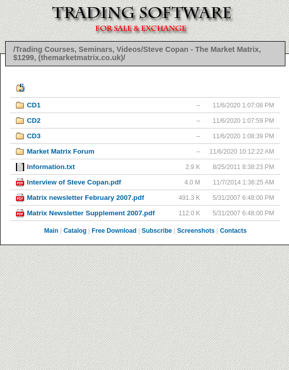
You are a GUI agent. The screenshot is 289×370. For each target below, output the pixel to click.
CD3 (34, 136)
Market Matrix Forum (60, 151)
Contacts (233, 230)
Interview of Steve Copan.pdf (74, 182)
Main (51, 230)
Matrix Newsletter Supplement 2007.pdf (91, 213)
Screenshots (196, 230)
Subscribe (157, 230)
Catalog (75, 230)
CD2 (34, 120)
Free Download (114, 230)
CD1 (34, 105)
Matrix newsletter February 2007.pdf (85, 197)
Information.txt (51, 167)
